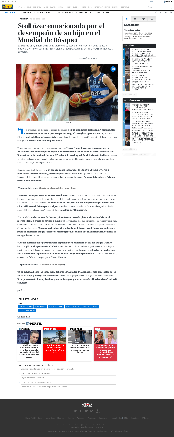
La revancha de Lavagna (51, 264)
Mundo (50, 7)
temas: (21, 304)
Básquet (95, 307)
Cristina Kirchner (65, 12)
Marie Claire (50, 418)
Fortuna (61, 418)
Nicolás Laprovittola (27, 310)
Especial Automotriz (116, 7)
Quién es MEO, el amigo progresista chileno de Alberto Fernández (47, 369)
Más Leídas (129, 45)
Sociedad (30, 7)
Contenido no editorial (139, 7)
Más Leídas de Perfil (133, 100)
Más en (29, 323)
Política (20, 7)
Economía (40, 7)
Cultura (59, 7)
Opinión (77, 7)
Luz (120, 418)
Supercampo (104, 418)
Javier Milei (26, 12)
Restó (95, 7)
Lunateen (134, 418)
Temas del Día (9, 12)
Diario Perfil (30, 418)
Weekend (80, 418)
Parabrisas (91, 418)
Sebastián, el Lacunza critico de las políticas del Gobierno (44, 387)
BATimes (145, 418)
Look (114, 418)
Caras (40, 418)
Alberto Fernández (56, 307)
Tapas (102, 7)
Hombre (71, 418)
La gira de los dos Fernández (32, 378)
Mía (126, 418)
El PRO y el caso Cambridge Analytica (36, 382)
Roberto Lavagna (72, 307)
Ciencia (68, 7)
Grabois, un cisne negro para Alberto (36, 373)
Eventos (86, 7)
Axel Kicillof (85, 12)
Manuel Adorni (44, 12)
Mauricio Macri (103, 12)
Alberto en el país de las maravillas (56, 188)
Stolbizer (85, 307)
